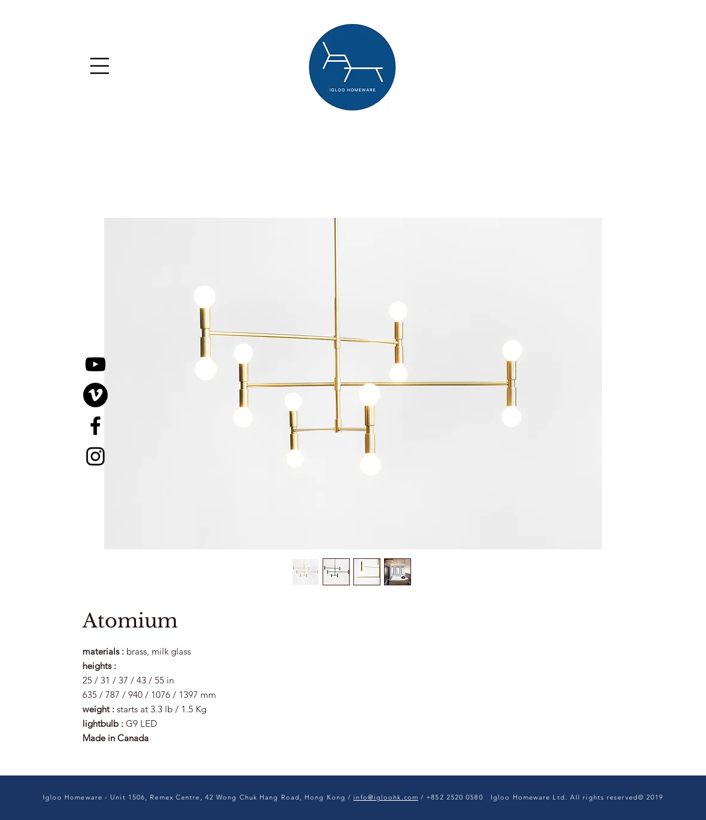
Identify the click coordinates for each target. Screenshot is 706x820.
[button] (99, 66)
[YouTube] (95, 364)
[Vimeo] (95, 395)
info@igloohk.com (385, 797)
